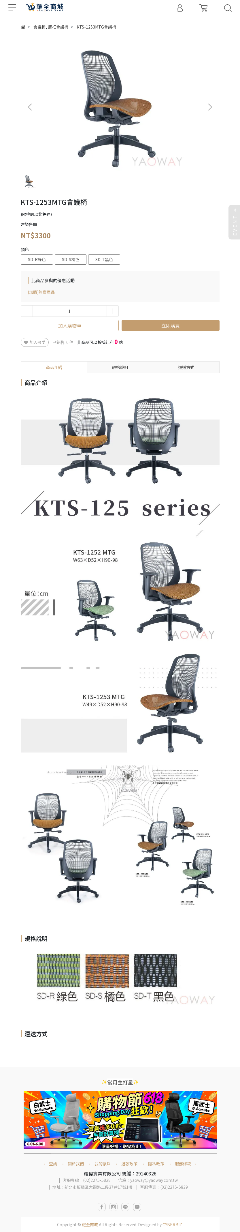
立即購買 (170, 325)
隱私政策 (156, 1164)
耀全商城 (90, 1224)
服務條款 (183, 1164)
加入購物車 (69, 325)
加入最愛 (35, 342)
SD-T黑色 (104, 259)
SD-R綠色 (37, 259)
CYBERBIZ (172, 1224)
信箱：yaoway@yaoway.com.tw (148, 1180)
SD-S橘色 (70, 259)
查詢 (53, 1164)
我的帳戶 (103, 1164)
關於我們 (76, 1164)
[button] (210, 106)
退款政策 (129, 1164)
